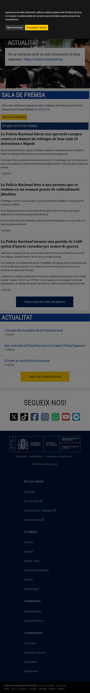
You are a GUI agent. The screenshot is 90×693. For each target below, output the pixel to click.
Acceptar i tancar (36, 27)
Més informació (15, 27)
